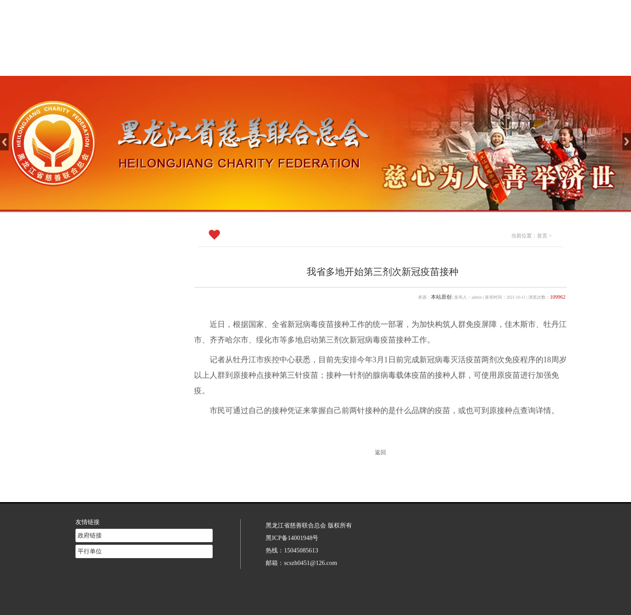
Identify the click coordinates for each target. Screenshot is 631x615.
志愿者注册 (442, 65)
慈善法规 (385, 65)
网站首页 (215, 65)
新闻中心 (328, 65)
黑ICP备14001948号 (292, 527)
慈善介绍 (272, 65)
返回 (380, 453)
